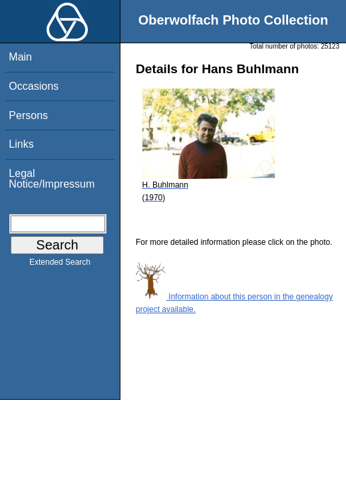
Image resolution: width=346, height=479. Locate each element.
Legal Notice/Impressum (51, 179)
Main (20, 57)
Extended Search (59, 265)
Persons (28, 115)
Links (21, 144)
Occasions (34, 86)
